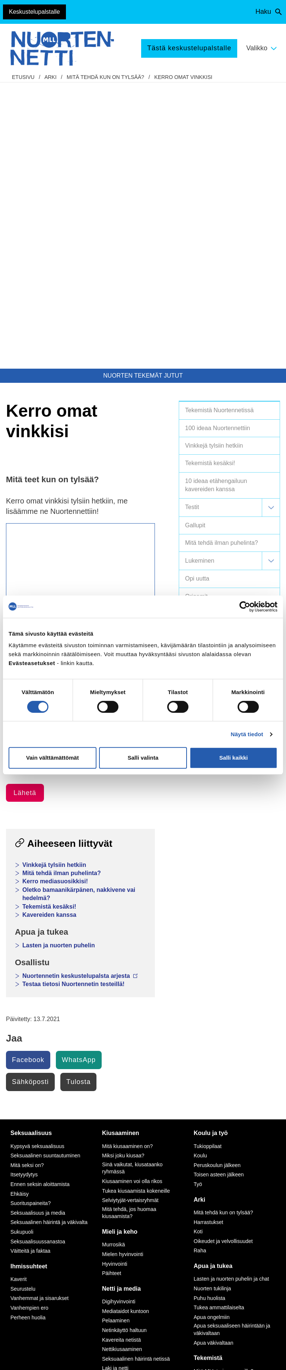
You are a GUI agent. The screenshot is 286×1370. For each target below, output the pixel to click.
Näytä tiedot (247, 734)
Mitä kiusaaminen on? (127, 860)
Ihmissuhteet (28, 980)
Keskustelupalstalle (34, 12)
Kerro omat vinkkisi (183, 77)
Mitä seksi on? (27, 879)
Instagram (104, 1159)
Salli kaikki (233, 757)
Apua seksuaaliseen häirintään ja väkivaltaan (232, 1043)
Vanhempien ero (29, 1022)
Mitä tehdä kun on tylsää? (105, 77)
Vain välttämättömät (52, 757)
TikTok (99, 1150)
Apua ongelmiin (212, 1031)
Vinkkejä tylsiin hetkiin (54, 579)
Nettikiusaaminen (122, 1063)
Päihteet (111, 987)
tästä (155, 1259)
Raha (200, 964)
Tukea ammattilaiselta (219, 1021)
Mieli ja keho (119, 946)
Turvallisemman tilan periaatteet (42, 1287)
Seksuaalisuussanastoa (37, 956)
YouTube (103, 1167)
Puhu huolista (209, 1012)
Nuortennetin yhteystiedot (32, 1250)
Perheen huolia (27, 1031)
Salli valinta (143, 757)
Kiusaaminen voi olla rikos (132, 895)
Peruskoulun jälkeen (217, 879)
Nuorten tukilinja (212, 1002)
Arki (50, 77)
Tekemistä (208, 1072)
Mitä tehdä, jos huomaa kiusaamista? (129, 927)
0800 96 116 (242, 1231)
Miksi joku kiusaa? (123, 869)
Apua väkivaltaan (213, 1057)
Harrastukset (208, 936)
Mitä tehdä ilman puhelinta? (61, 587)
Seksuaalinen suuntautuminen (45, 869)
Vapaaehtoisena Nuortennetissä (230, 1104)
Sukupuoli (22, 946)
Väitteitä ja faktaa (30, 965)
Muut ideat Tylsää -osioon (42, 357)
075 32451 (36, 1200)
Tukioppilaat (208, 860)
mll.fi (21, 1209)
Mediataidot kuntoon (125, 1025)
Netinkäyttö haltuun (124, 1044)
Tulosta (78, 796)
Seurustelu (22, 1003)
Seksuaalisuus (31, 847)
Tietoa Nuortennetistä (34, 1227)
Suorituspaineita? (30, 917)
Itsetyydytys (24, 888)
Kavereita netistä (121, 1054)
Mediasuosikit (118, 1092)
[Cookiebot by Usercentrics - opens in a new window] (244, 606)
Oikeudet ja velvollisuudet (223, 955)
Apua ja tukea (213, 980)
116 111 (233, 1175)
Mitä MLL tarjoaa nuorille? (224, 1085)
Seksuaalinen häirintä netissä (136, 1073)
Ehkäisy (19, 908)
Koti (198, 945)
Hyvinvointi (114, 978)
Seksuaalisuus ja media (37, 927)
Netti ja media (121, 1002)
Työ (198, 898)
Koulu (200, 869)
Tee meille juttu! (212, 1094)
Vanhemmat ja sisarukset (39, 1012)
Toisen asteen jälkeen (219, 888)
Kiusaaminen (120, 847)
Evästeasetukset (85, 1357)
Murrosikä (113, 958)
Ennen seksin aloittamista (40, 898)
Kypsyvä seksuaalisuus (37, 860)
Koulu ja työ (211, 847)
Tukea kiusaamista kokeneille (136, 905)
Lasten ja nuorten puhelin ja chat (231, 993)
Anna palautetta (36, 1268)
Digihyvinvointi (118, 1015)
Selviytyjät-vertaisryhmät (130, 914)
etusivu (23, 77)
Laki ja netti (115, 1082)
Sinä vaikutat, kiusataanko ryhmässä (132, 882)
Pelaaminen (116, 1034)
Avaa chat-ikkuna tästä (238, 1283)
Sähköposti (30, 796)
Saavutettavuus (35, 1357)
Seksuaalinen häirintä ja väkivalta (49, 936)
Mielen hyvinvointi (122, 968)
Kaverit (18, 993)
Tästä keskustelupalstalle (189, 48)
